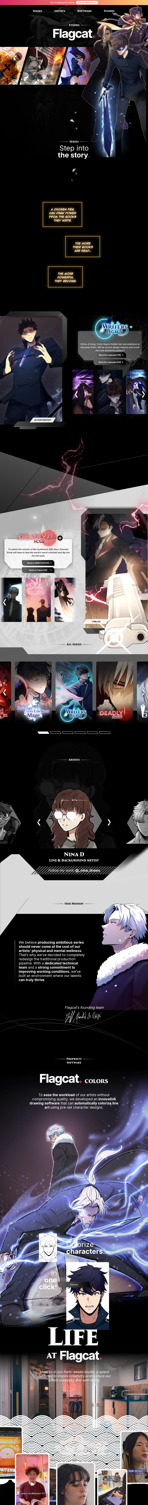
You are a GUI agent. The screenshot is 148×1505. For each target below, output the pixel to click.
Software (85, 11)
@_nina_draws (87, 870)
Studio (109, 11)
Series (38, 11)
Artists (60, 11)
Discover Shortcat (87, 2)
